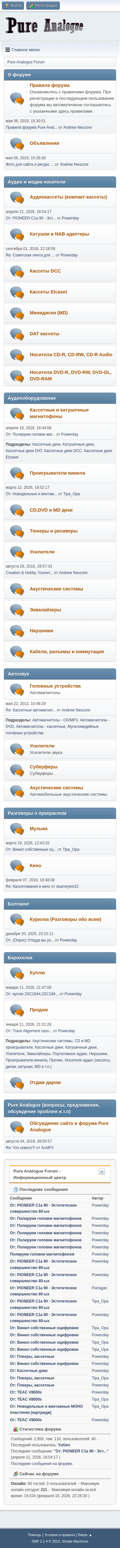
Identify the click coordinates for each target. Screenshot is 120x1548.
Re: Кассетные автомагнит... (31, 710)
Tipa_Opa (71, 494)
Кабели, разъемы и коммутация (67, 651)
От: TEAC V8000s (26, 1392)
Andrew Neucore (77, 127)
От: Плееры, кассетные (32, 1356)
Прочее (55, 1060)
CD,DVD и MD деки (51, 510)
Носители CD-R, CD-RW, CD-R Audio (71, 354)
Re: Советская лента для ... (30, 255)
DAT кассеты (45, 333)
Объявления (44, 143)
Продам (39, 1009)
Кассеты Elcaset (48, 291)
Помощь (34, 1535)
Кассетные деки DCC (63, 451)
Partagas (99, 1288)
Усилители (42, 551)
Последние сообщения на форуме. (42, 1463)
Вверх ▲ (85, 1535)
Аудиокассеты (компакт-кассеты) (68, 196)
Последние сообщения (40, 1189)
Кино (35, 865)
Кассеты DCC (45, 270)
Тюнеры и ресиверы (53, 530)
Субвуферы (44, 766)
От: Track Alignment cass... (29, 1031)
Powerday (70, 218)
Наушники (41, 630)
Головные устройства (55, 686)
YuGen (64, 1445)
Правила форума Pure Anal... (31, 127)
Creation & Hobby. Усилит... (29, 572)
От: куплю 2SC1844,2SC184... (32, 994)
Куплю (37, 972)
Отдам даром (45, 1082)
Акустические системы (56, 588)
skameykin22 (67, 886)
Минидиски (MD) (49, 312)
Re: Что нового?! (20, 1147)
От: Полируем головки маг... (30, 434)
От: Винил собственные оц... (31, 849)
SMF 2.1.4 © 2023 (46, 1541)
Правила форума (49, 85)
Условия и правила (59, 1535)
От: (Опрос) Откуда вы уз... (30, 940)
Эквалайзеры (45, 609)
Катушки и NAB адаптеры (59, 233)
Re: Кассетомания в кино (28, 886)
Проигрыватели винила (57, 473)
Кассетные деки (46, 444)
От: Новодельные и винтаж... (31, 494)
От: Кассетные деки (28, 1370)
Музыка (38, 828)
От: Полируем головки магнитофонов (46, 1218)
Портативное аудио (69, 1054)
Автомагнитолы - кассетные (41, 726)
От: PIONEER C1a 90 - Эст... (31, 218)
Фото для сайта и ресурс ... (30, 164)
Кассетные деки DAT (24, 451)
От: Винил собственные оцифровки (44, 1328)
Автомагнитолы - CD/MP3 (55, 720)
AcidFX (47, 1147)
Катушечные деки (78, 444)
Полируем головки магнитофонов (42, 1254)
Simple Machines (75, 1541)
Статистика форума (37, 1429)
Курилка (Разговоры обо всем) (65, 919)
